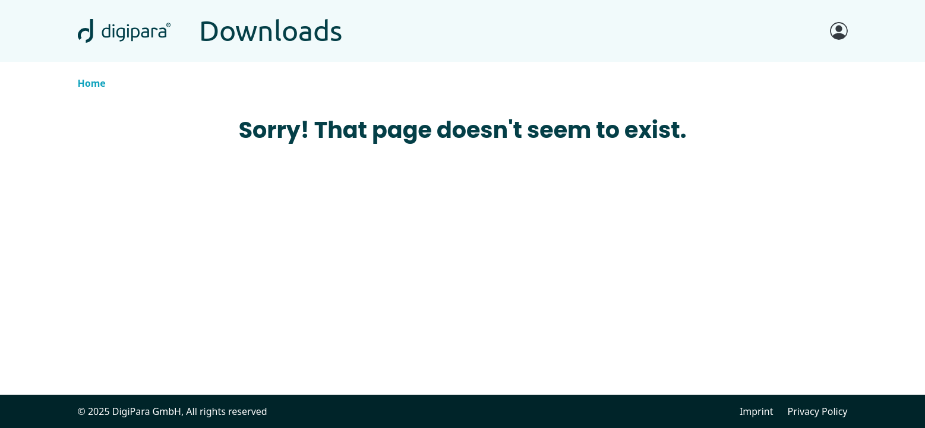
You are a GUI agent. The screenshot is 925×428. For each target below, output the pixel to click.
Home (92, 83)
